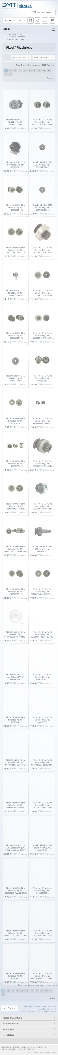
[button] (21, 57)
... (5, 74)
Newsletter (8, 1034)
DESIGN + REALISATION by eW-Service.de (43, 1052)
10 (49, 70)
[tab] (29, 1023)
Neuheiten (8, 1029)
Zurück (9, 1015)
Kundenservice (10, 1023)
